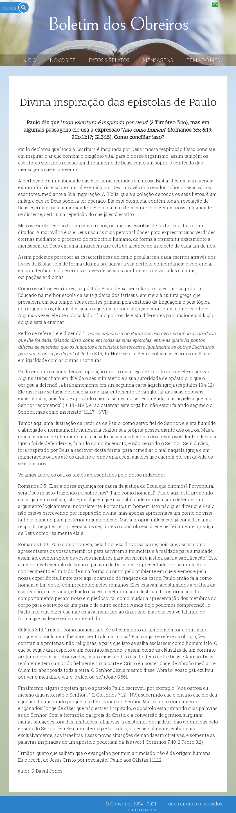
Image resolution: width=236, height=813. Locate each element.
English (226, 4)
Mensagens (158, 60)
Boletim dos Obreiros (118, 24)
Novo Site (63, 60)
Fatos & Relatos (109, 60)
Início (29, 60)
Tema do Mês (203, 60)
